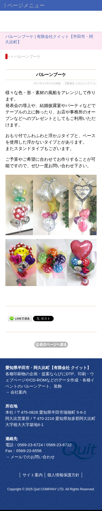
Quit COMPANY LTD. (49, 489)
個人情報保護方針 (63, 475)
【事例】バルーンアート (80, 83)
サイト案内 (33, 475)
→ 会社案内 (16, 392)
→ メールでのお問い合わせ (30, 457)
